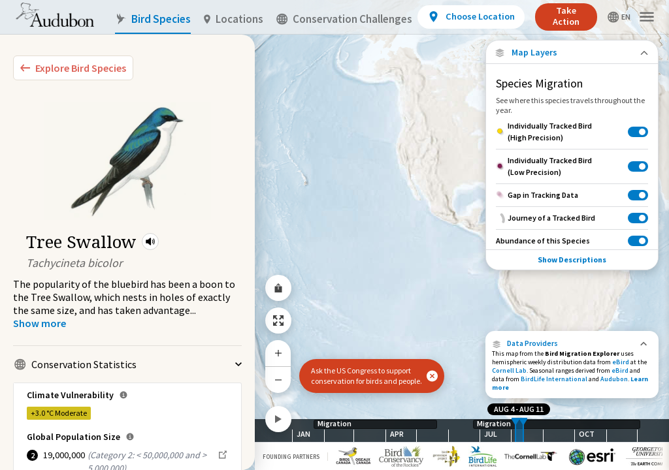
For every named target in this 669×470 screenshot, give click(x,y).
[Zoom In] (278, 353)
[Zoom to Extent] (278, 320)
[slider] (515, 430)
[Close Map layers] (572, 52)
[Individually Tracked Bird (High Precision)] (572, 132)
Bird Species (153, 19)
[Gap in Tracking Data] (572, 194)
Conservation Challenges (344, 19)
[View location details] (470, 17)
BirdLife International (554, 379)
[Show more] (39, 323)
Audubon (614, 379)
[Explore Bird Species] (73, 67)
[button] (150, 241)
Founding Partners (291, 456)
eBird (620, 362)
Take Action (566, 16)
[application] (334, 235)
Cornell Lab (509, 370)
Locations (233, 19)
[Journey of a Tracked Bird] (572, 217)
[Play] (278, 419)
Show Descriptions (572, 259)
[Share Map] (278, 288)
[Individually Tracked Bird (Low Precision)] (572, 166)
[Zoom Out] (278, 379)
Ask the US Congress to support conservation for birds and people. (366, 376)
